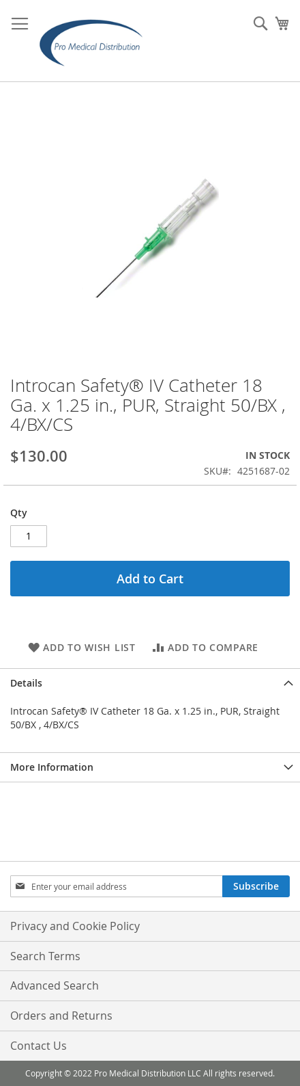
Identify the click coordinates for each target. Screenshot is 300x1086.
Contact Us (38, 1045)
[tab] (150, 683)
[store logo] (95, 41)
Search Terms (45, 956)
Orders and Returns (61, 1015)
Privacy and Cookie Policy (75, 925)
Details (26, 682)
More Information (51, 766)
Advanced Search (54, 985)
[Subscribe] (256, 886)
